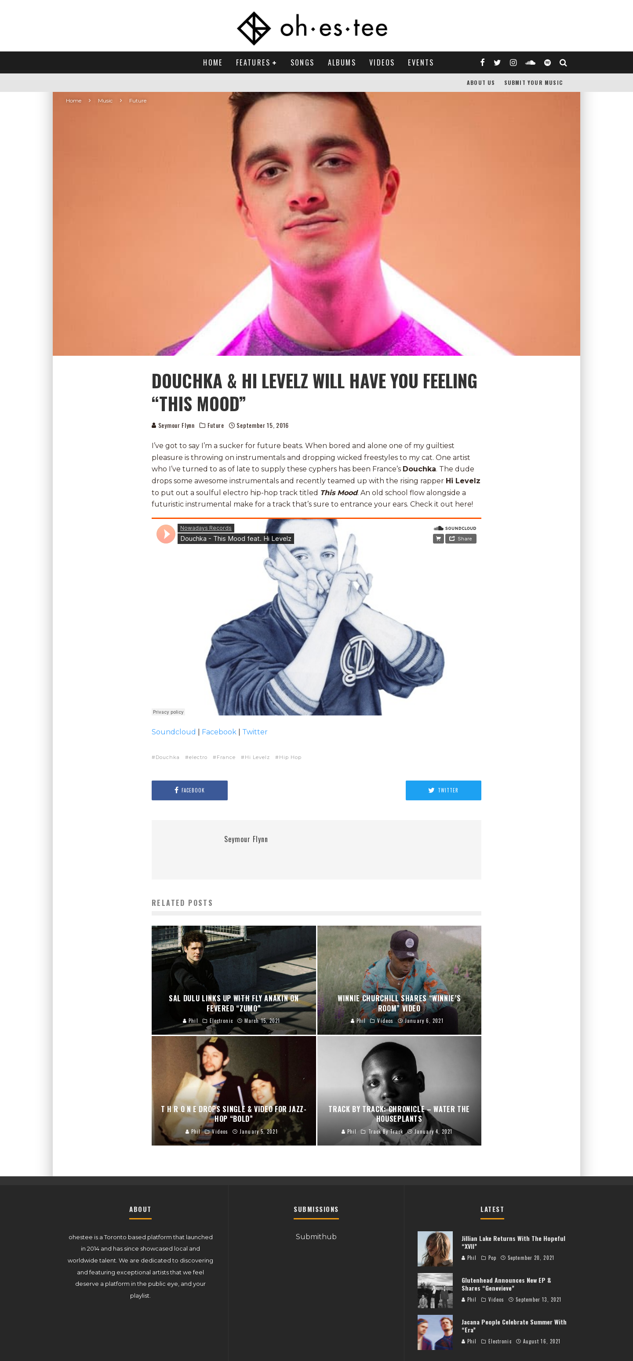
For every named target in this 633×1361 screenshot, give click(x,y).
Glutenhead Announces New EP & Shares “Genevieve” (506, 1283)
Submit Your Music (533, 82)
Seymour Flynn (173, 425)
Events (421, 62)
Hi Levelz (257, 757)
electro (198, 757)
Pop (492, 1258)
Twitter (255, 732)
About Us (481, 82)
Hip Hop (290, 757)
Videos (382, 62)
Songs (303, 62)
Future (215, 425)
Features (253, 62)
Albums (342, 62)
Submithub (316, 1237)
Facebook (219, 732)
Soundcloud (174, 732)
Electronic (500, 1341)
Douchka (168, 757)
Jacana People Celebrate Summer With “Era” (514, 1325)
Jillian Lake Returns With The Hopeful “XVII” (513, 1242)
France (226, 757)
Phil (469, 1257)
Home (213, 62)
